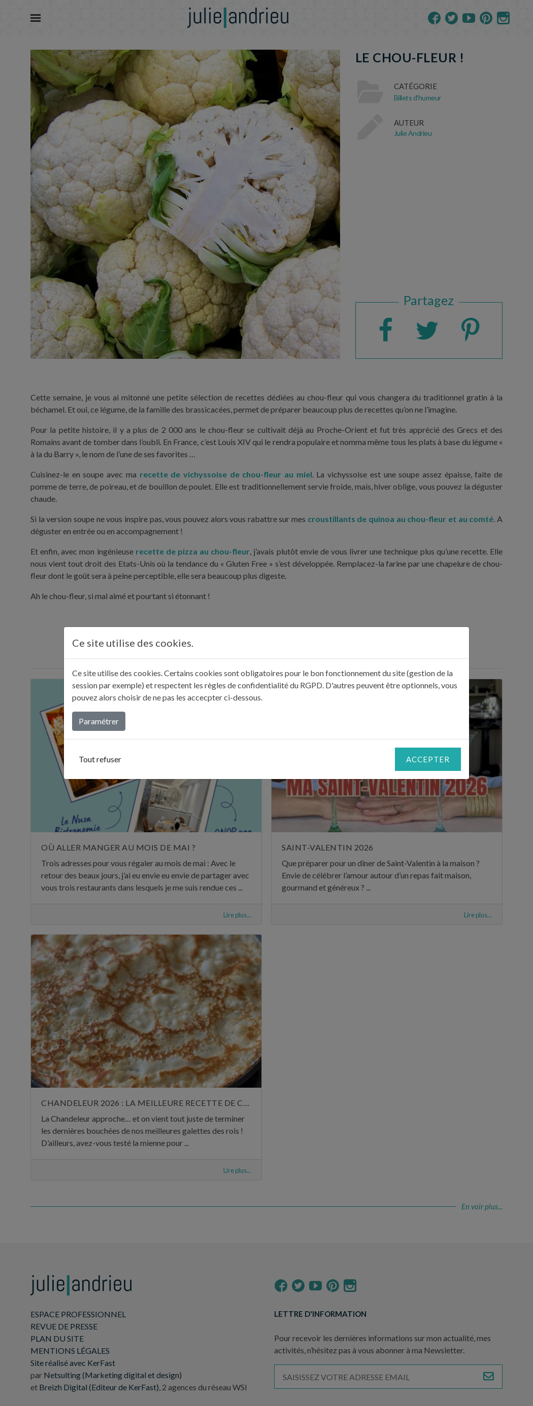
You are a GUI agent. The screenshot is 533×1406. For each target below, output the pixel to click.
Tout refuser (100, 759)
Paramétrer (99, 721)
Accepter (428, 759)
